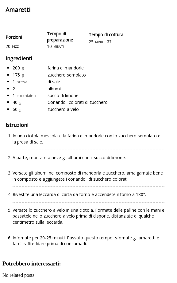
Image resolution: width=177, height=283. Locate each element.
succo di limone (63, 95)
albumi (54, 89)
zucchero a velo (63, 109)
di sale (54, 82)
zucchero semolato (67, 75)
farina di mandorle (66, 68)
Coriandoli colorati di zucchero (78, 102)
